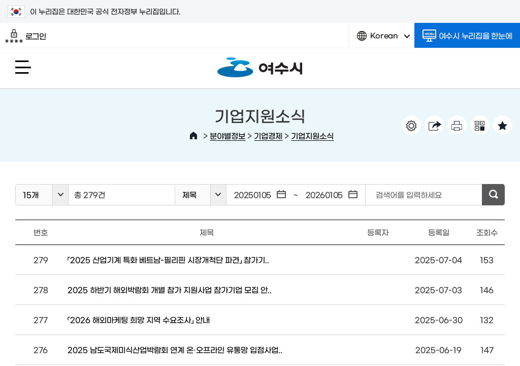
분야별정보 (227, 135)
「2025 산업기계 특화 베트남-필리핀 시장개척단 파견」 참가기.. (168, 259)
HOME (193, 135)
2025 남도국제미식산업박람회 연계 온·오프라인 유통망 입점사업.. (175, 349)
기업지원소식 (312, 135)
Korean (383, 39)
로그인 (25, 36)
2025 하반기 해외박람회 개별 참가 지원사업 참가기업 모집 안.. (170, 289)
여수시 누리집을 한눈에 (467, 35)
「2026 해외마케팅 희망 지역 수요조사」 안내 (139, 319)
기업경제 (268, 135)
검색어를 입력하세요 (409, 194)
